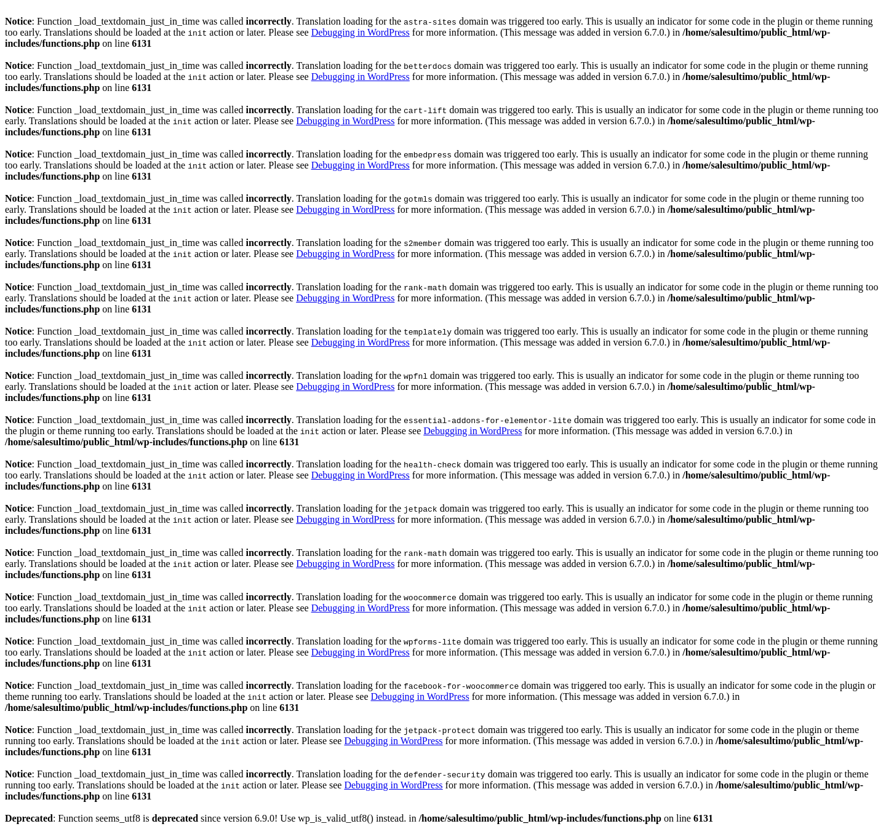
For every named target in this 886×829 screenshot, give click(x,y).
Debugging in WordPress (360, 32)
